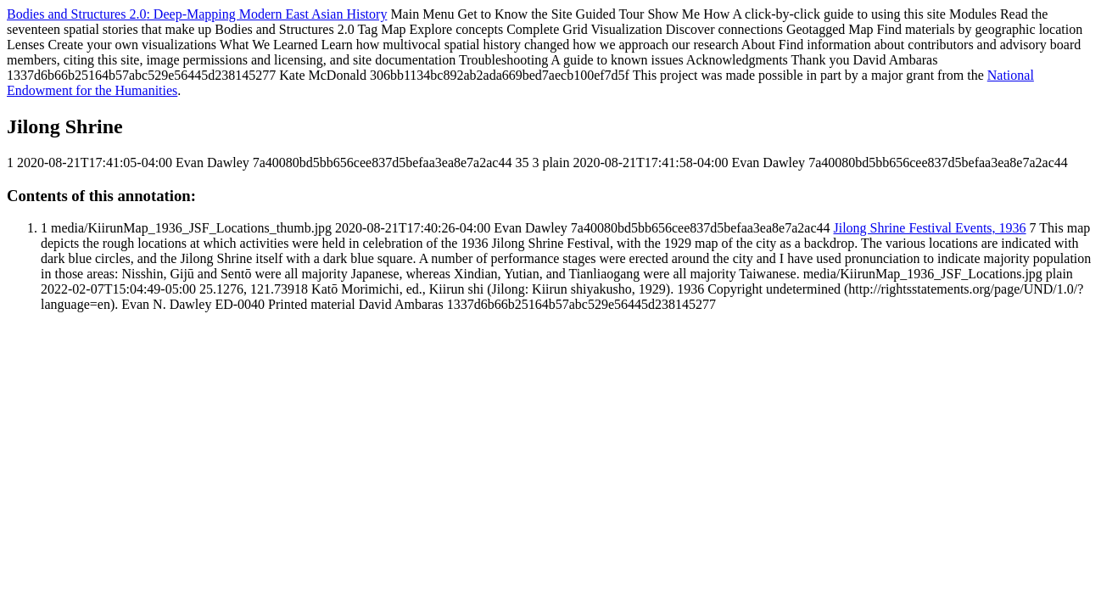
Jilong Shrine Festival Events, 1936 (929, 228)
